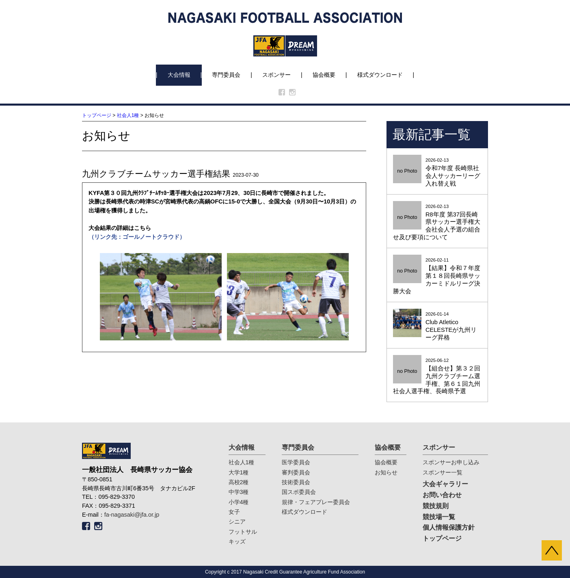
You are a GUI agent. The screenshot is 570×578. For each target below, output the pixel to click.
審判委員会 (296, 472)
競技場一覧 (439, 516)
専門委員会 (226, 74)
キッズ (237, 541)
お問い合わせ (442, 494)
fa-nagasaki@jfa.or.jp (131, 514)
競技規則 (436, 505)
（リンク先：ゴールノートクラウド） (137, 237)
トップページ (96, 115)
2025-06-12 (437, 377)
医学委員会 (296, 462)
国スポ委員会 (299, 492)
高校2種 (239, 482)
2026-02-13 (437, 173)
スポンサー (276, 74)
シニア (237, 521)
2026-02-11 (437, 276)
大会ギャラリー (445, 484)
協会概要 (324, 74)
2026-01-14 (437, 327)
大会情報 (179, 74)
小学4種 (239, 502)
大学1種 (239, 472)
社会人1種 (128, 115)
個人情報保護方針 (449, 527)
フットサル (243, 531)
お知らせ (386, 472)
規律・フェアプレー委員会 (316, 502)
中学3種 (239, 492)
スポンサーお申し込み (451, 462)
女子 (234, 512)
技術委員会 (296, 482)
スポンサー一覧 (442, 472)
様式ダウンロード (380, 74)
